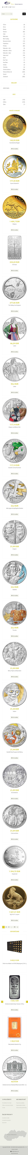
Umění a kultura (14, 69)
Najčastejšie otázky (20, 1105)
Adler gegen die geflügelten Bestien (14, 508)
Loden (14, 345)
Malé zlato (14, 36)
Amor (14, 27)
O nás (3, 1107)
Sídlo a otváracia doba (7, 1105)
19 (14, 927)
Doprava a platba (20, 1103)
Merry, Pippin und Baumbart (14, 670)
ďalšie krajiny (6, 88)
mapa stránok (15, 1149)
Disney (14, 29)
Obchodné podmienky (21, 1107)
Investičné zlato (5, 1118)
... (11, 927)
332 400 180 (14, 1153)
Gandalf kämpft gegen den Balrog (15, 752)
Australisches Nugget (15, 142)
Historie (14, 31)
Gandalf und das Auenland (14, 467)
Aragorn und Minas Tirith (14, 427)
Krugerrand (14, 874)
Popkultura (14, 43)
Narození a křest (14, 41)
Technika (14, 67)
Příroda (14, 46)
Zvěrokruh (14, 76)
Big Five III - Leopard (14, 914)
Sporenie (4, 1122)
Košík (8, 7)
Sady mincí (14, 55)
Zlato (14, 104)
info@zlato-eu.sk (14, 1151)
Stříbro (14, 102)
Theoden (14, 630)
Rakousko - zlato (14, 53)
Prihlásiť (12, 7)
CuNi (14, 99)
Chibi (14, 34)
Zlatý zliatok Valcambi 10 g (14, 1044)
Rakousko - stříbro (14, 50)
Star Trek (14, 60)
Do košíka (14, 148)
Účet (4, 7)
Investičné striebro (6, 1120)
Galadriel (15, 589)
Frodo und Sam (14, 833)
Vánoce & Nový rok (14, 72)
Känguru (15, 224)
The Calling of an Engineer (14, 305)
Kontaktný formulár (6, 1103)
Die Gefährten (14, 792)
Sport (14, 57)
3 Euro (14, 24)
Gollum (14, 711)
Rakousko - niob (14, 48)
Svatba (14, 65)
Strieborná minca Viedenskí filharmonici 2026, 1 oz (14, 1084)
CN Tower (14, 264)
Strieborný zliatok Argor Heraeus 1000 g (14, 1004)
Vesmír (14, 74)
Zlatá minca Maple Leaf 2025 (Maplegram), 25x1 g (14, 963)
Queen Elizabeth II (14, 183)
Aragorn (15, 549)
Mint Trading (14, 39)
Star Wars (14, 62)
